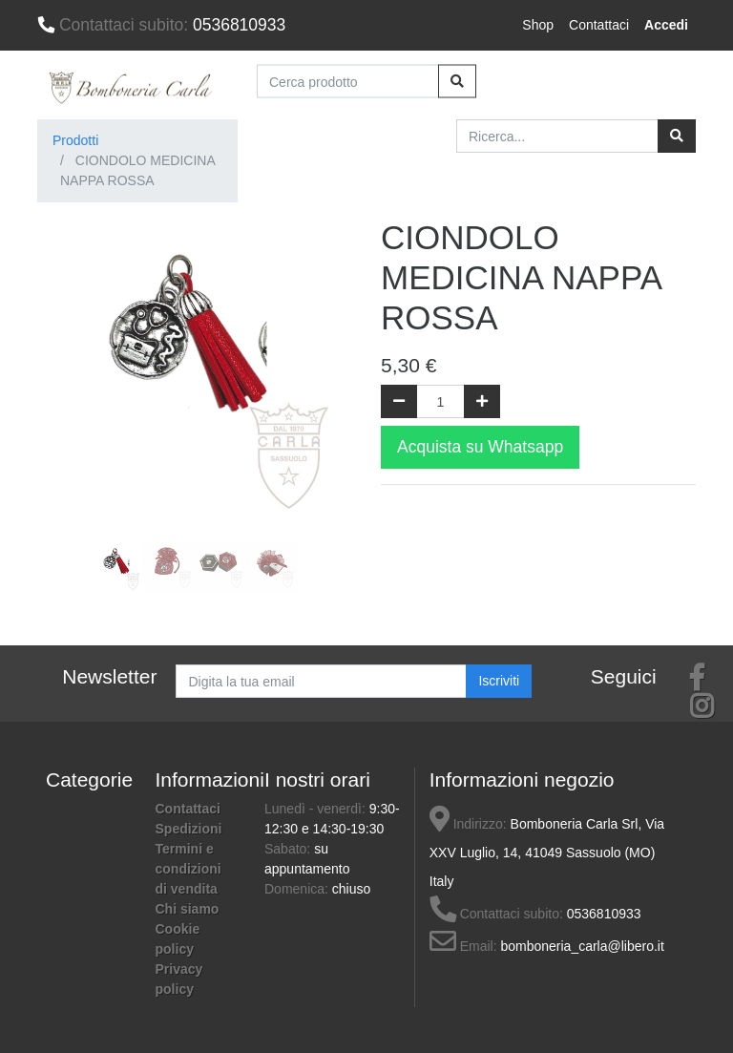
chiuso (351, 888)
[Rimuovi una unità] (399, 401)
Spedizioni (189, 828)
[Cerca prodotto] (348, 81)
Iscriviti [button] (498, 680)
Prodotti (75, 140)
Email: (463, 946)
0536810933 (161, 24)
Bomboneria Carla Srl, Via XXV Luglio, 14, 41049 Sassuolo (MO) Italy (546, 852)
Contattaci (599, 24)
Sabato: (289, 848)
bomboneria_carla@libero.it (581, 946)
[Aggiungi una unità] (482, 401)
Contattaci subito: (496, 913)
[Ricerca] (677, 136)
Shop (538, 24)
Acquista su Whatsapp (480, 446)
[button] (61, 409)
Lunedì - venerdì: (316, 808)
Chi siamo (188, 908)
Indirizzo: (468, 824)
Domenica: (298, 888)
